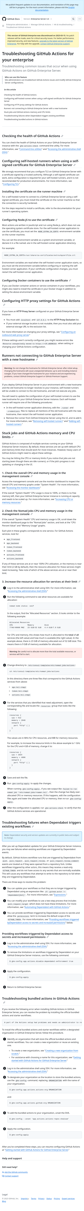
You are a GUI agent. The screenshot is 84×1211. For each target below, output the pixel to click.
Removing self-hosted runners (48, 421)
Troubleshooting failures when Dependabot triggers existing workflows (41, 824)
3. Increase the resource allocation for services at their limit (41, 581)
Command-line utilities (31, 149)
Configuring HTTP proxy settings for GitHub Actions (41, 302)
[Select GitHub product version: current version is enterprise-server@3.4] (37, 19)
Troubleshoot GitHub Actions (18, 27)
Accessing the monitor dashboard (23, 487)
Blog (4, 1201)
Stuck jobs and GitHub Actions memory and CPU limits (38, 435)
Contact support (10, 1176)
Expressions (60, 894)
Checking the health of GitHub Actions (32, 136)
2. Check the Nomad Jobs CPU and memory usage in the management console (37, 512)
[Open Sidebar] (3, 26)
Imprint (24, 1198)
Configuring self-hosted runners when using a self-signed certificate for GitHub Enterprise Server (40, 163)
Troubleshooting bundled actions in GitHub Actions (41, 1000)
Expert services (68, 1198)
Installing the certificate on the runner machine (34, 191)
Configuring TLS (11, 184)
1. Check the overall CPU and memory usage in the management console (34, 474)
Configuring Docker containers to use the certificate (36, 280)
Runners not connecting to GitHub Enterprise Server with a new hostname (41, 357)
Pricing (57, 1198)
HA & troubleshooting (63, 24)
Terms (33, 1198)
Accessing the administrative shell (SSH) (27, 591)
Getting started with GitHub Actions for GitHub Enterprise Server (36, 1149)
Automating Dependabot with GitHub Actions (47, 907)
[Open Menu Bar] (79, 19)
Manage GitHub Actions (41, 24)
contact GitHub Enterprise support (55, 43)
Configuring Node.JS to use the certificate (30, 220)
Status (49, 1198)
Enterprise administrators (17, 24)
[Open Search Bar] (73, 19)
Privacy (41, 1198)
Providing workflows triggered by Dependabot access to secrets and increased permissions (37, 935)
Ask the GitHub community (15, 1172)
